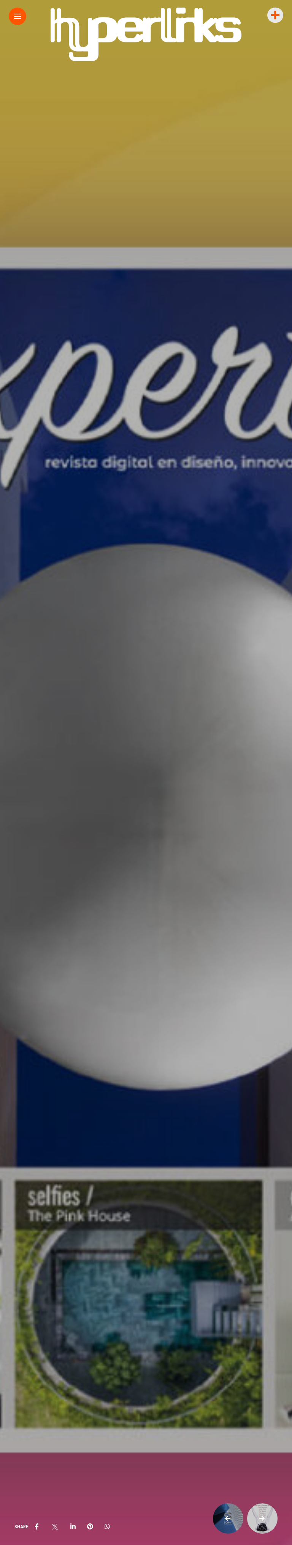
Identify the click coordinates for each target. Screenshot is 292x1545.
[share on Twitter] (54, 1527)
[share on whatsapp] (107, 1527)
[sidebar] (274, 15)
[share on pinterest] (90, 1527)
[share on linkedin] (73, 1527)
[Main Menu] (17, 16)
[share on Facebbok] (37, 1527)
